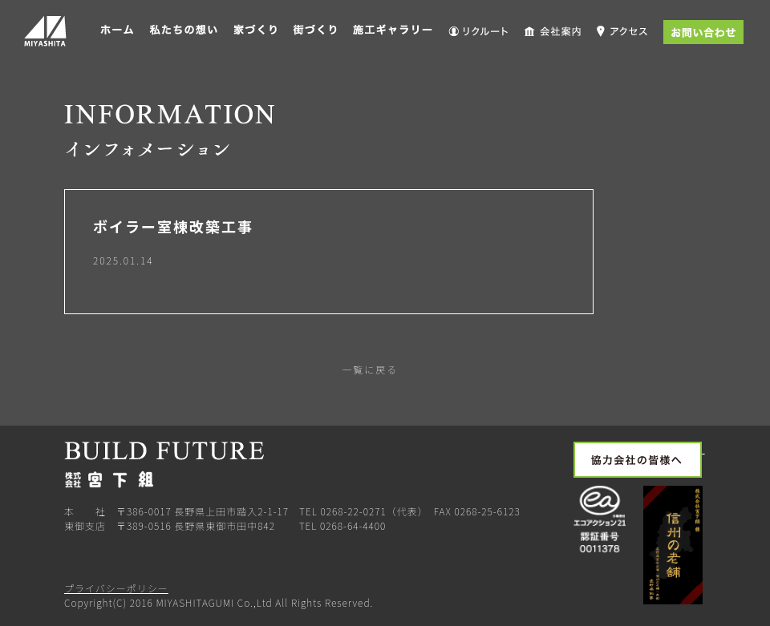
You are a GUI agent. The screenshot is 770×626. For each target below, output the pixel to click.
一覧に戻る (368, 369)
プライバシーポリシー (116, 588)
